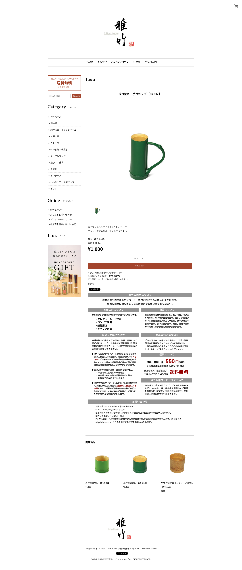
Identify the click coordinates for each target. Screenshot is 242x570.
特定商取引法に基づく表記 (63, 224)
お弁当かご (55, 117)
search (76, 96)
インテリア (55, 175)
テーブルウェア (58, 156)
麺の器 (53, 123)
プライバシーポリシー (61, 219)
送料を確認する (115, 276)
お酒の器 (54, 136)
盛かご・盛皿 (56, 162)
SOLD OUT (140, 266)
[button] (119, 63)
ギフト (53, 188)
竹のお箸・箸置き (59, 149)
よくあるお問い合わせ (61, 214)
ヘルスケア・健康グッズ (62, 182)
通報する (91, 284)
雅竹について (56, 210)
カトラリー (55, 143)
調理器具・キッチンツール (63, 130)
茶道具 (53, 169)
